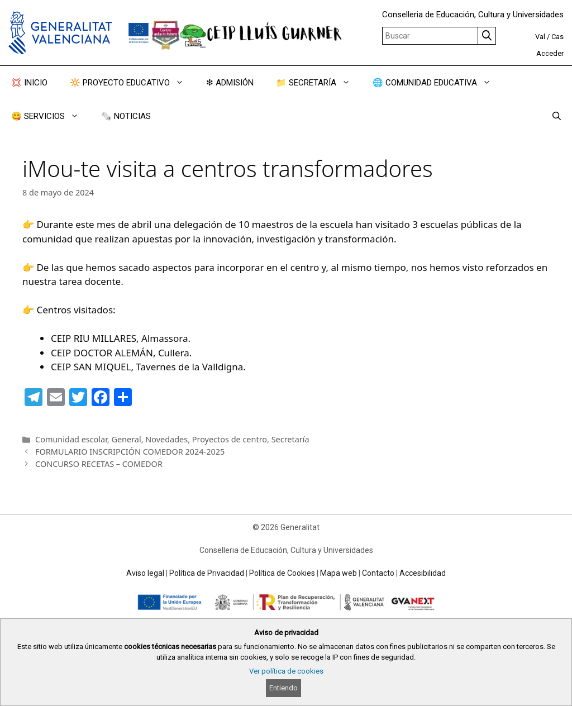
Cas (557, 36)
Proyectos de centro (229, 439)
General (126, 439)
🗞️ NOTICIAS (126, 116)
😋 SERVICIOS (50, 116)
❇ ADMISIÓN (230, 83)
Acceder (550, 53)
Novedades (166, 439)
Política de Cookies (282, 573)
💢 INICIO (29, 83)
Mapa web (338, 573)
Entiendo (283, 688)
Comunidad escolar (71, 439)
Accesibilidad (422, 573)
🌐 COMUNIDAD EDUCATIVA (437, 82)
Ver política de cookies (286, 671)
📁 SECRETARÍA (318, 82)
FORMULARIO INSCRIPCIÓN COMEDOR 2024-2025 (130, 451)
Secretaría (290, 439)
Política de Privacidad (206, 573)
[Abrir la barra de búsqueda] (556, 116)
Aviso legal (145, 573)
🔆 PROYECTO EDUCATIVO (132, 82)
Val (540, 36)
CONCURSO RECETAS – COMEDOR (99, 464)
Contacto (378, 573)
